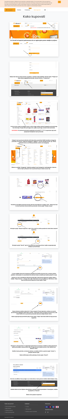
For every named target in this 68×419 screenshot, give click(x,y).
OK (59, 2)
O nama (27, 406)
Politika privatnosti (9, 410)
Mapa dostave (8, 408)
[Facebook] (46, 412)
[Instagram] (48, 412)
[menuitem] (19, 10)
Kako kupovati (28, 409)
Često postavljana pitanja (10, 406)
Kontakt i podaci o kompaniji (31, 411)
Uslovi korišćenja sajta (9, 412)
